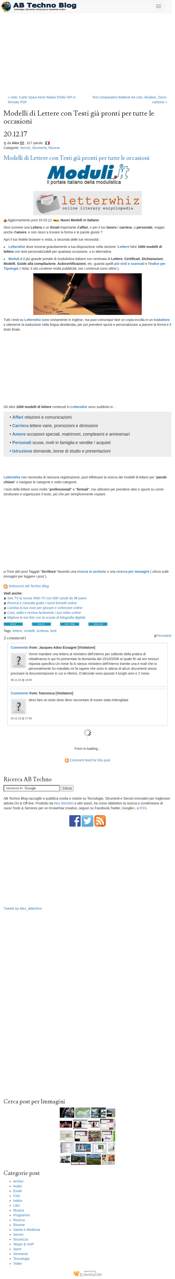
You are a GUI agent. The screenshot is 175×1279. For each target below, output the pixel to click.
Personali (21, 442)
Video (17, 1263)
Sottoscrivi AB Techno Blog (28, 586)
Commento (19, 647)
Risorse (54, 148)
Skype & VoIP (23, 1244)
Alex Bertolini (64, 803)
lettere (17, 631)
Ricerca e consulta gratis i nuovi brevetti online (42, 603)
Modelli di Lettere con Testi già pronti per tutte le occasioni (77, 158)
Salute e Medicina (26, 1230)
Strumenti (39, 148)
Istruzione (22, 451)
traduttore (162, 320)
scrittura (42, 631)
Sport (17, 1249)
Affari (17, 417)
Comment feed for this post (87, 760)
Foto (16, 1196)
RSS (143, 808)
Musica (18, 1210)
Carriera (20, 425)
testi (53, 631)
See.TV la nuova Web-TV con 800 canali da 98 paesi (47, 598)
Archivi (18, 1181)
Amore (19, 434)
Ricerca (19, 1220)
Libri (16, 1205)
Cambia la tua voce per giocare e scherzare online (44, 608)
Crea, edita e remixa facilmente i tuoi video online (44, 613)
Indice (17, 1201)
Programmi (21, 1215)
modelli (29, 631)
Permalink (162, 636)
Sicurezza (20, 1239)
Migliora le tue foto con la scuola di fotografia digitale (46, 617)
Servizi (25, 148)
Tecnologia (21, 1259)
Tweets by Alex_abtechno (23, 908)
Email (17, 1191)
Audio (17, 1186)
